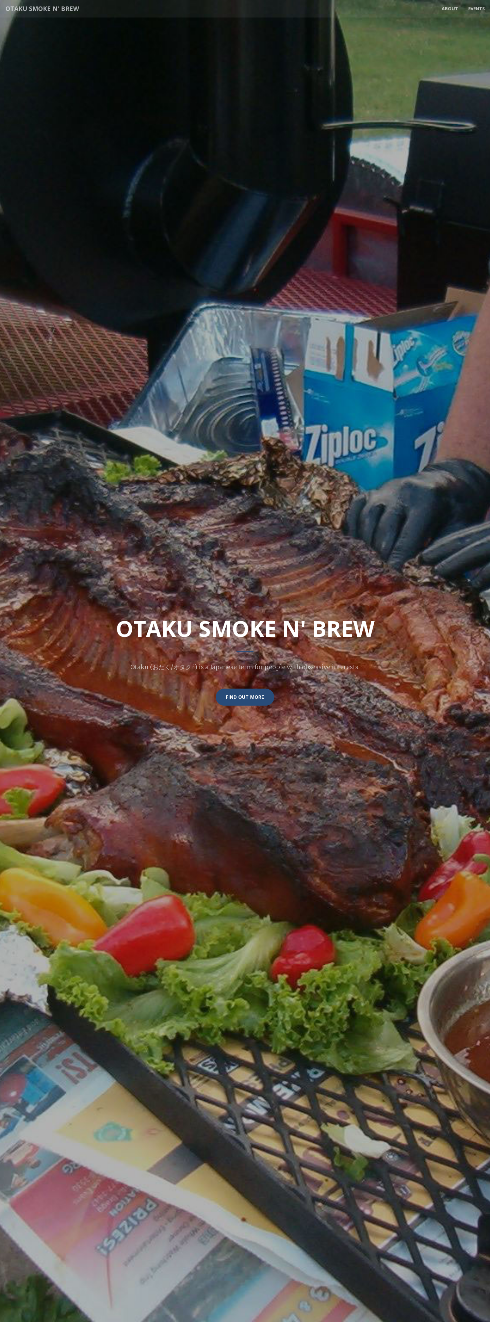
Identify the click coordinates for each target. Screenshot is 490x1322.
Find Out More (245, 697)
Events (476, 8)
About (450, 8)
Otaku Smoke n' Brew (42, 8)
